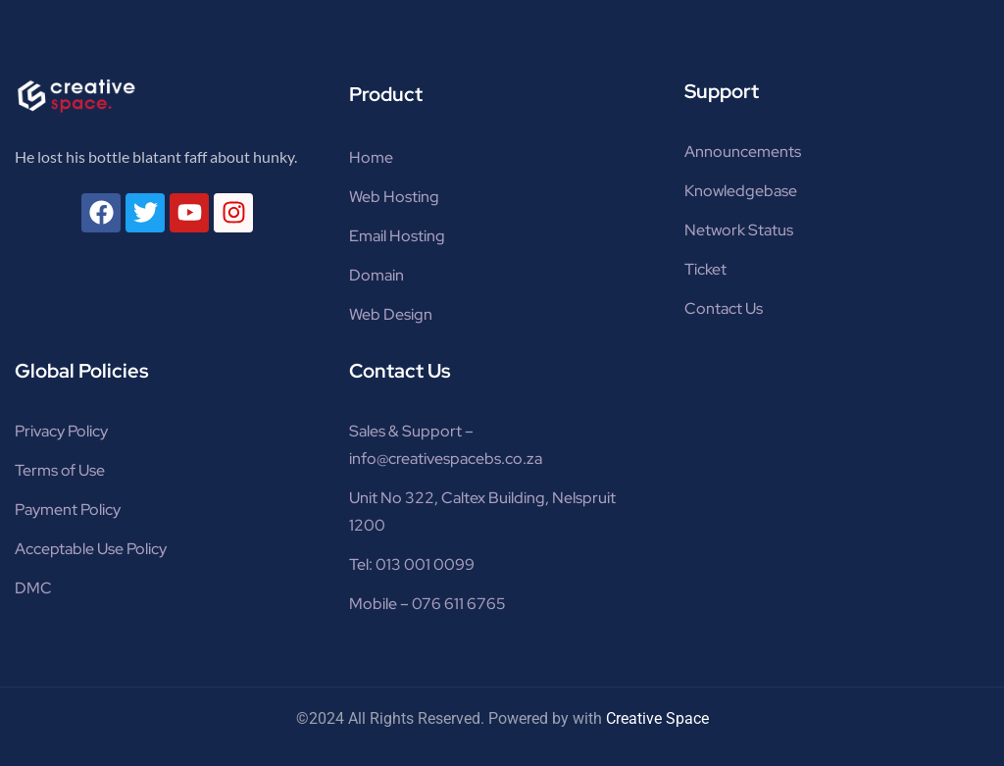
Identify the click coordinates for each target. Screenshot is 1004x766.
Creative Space (657, 718)
